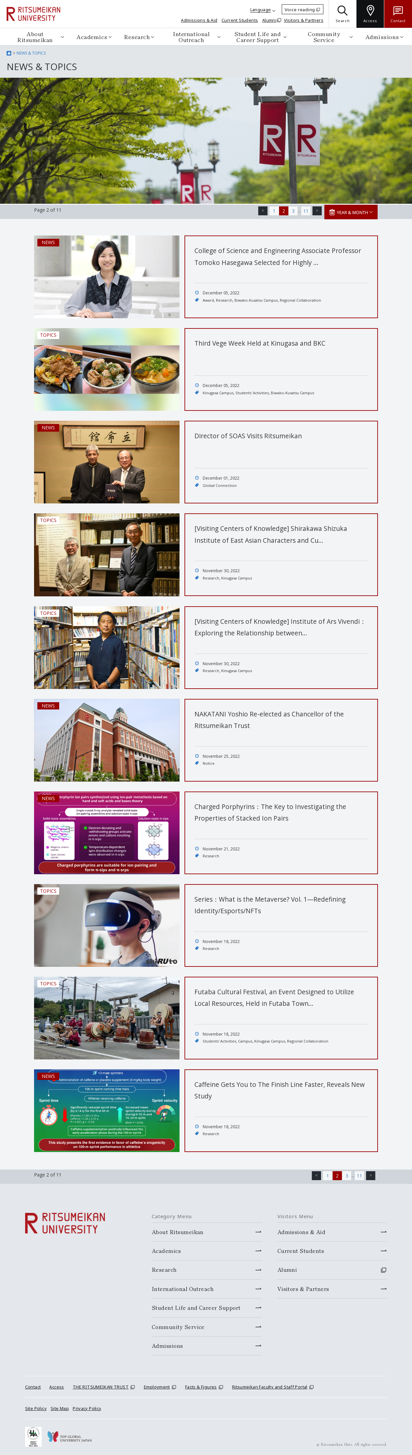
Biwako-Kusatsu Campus (259, 299)
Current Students (240, 20)
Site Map (60, 1406)
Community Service (324, 36)
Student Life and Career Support (257, 36)
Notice (209, 762)
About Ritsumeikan (35, 36)
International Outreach (191, 36)
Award (209, 299)
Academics (91, 36)
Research (137, 36)
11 (307, 210)
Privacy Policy (87, 1406)
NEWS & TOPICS (31, 53)
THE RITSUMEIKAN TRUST (101, 1385)
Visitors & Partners (303, 20)
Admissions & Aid (199, 20)
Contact (33, 1385)
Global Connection (220, 484)
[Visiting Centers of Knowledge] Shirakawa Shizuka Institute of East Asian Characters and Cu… (274, 538)
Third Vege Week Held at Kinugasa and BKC (269, 342)
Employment (157, 1385)
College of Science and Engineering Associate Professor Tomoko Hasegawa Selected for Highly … (278, 260)
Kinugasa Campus (219, 391)
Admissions (382, 36)
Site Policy (36, 1406)
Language (260, 10)
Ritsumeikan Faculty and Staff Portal (270, 1385)
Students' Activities (255, 391)
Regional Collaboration (305, 299)
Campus (247, 1040)
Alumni (269, 20)
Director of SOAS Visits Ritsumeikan (255, 434)
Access (56, 1385)
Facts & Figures (201, 1385)
